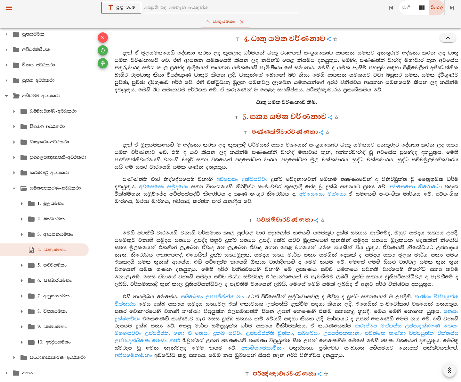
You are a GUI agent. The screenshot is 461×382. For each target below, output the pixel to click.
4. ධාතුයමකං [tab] (232, 22)
